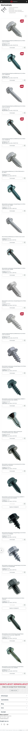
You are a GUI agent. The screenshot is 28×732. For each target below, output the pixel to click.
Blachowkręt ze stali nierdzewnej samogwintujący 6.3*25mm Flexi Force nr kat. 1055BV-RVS (12, 634)
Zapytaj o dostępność (14, 506)
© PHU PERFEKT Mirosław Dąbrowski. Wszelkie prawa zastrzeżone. (11, 730)
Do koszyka (12, 47)
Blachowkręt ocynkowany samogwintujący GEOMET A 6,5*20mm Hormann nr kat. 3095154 (13, 399)
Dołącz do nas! (14, 690)
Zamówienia (14, 700)
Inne (14, 708)
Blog (14, 704)
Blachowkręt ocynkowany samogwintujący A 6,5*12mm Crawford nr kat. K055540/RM (14, 566)
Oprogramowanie (23, 730)
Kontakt (3, 712)
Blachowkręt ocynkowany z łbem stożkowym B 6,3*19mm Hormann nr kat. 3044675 (12, 432)
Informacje (14, 696)
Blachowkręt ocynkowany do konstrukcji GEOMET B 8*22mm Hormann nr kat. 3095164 (13, 497)
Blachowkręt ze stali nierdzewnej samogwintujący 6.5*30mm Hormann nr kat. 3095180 (12, 667)
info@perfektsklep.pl (4, 718)
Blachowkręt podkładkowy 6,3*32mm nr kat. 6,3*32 (13, 236)
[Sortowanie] (25, 16)
